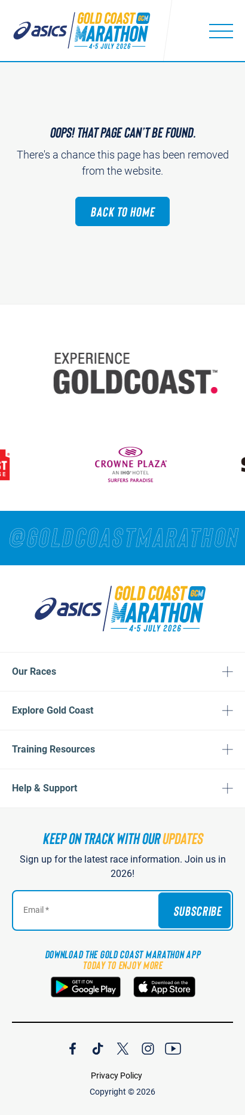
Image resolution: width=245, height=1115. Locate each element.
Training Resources (53, 749)
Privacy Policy (116, 1075)
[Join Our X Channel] (123, 1047)
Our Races (34, 671)
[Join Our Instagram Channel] (148, 1047)
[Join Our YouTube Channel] (173, 1047)
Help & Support (44, 788)
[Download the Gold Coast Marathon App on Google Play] (85, 987)
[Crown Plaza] (133, 464)
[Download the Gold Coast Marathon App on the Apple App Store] (164, 987)
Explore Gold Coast (52, 710)
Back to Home (122, 211)
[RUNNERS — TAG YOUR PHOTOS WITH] (122, 536)
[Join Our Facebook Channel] (73, 1047)
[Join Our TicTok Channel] (98, 1047)
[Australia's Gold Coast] (139, 373)
